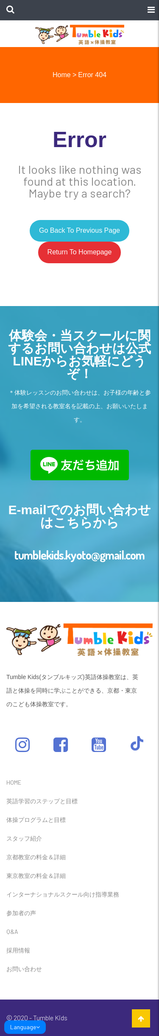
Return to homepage (79, 252)
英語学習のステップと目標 (42, 801)
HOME (13, 782)
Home (62, 74)
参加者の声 (21, 912)
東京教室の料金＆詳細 (36, 875)
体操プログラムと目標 (36, 819)
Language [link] (25, 1026)
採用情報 (18, 950)
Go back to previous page (79, 230)
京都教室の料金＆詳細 (36, 857)
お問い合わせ (24, 968)
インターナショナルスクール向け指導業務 (62, 894)
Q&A (12, 931)
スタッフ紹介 (24, 838)
